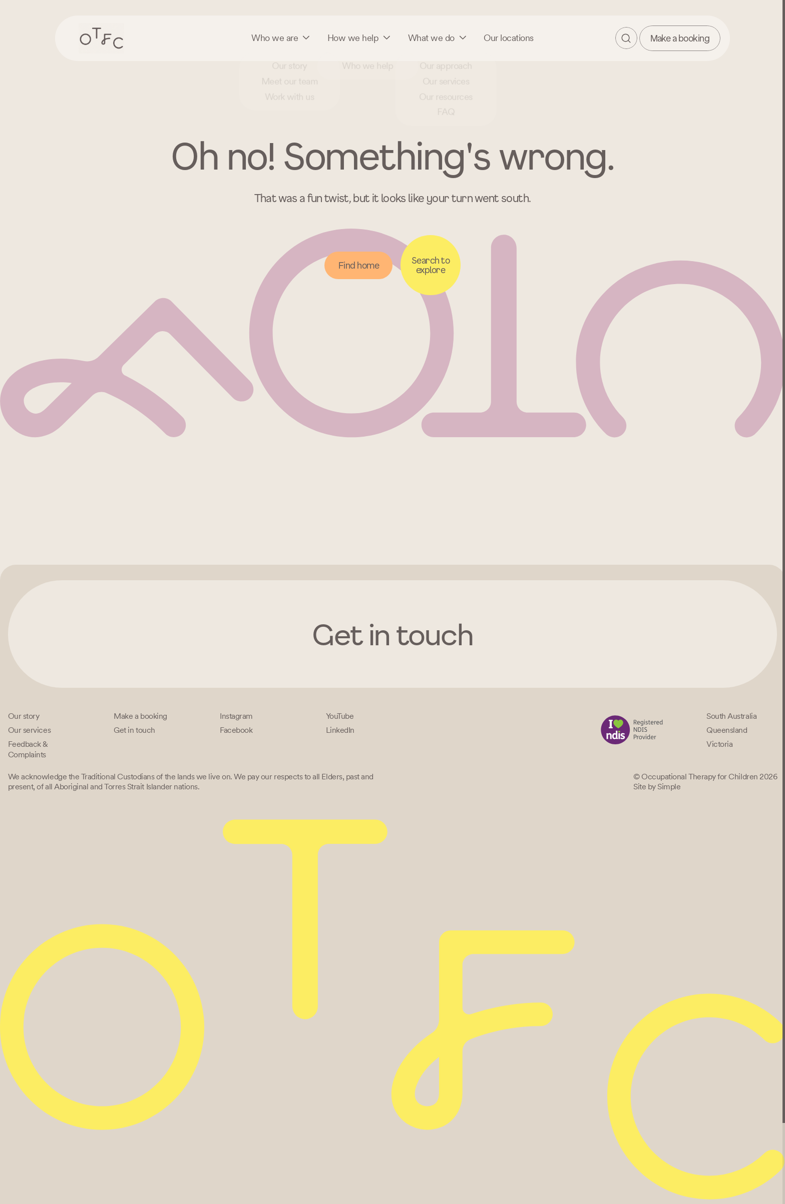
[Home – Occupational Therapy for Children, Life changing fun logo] (101, 38)
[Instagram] (236, 716)
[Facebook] (236, 730)
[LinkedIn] (340, 730)
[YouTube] (340, 716)
